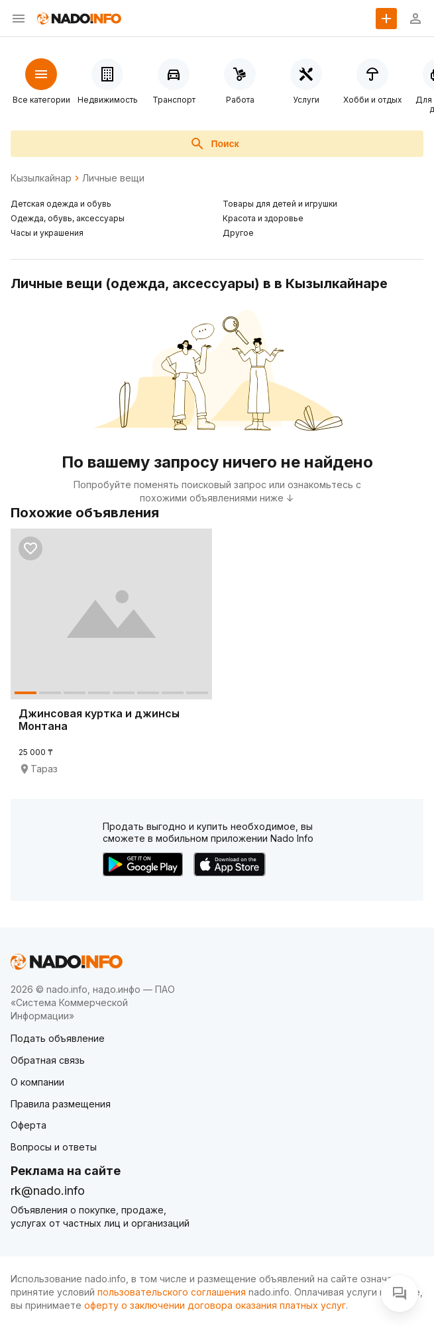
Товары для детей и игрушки (280, 204)
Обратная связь (48, 1060)
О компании (37, 1082)
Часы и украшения (47, 233)
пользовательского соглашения (171, 1292)
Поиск (214, 144)
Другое (238, 233)
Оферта (28, 1125)
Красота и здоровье (263, 218)
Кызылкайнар (41, 178)
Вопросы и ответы (54, 1146)
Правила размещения (61, 1103)
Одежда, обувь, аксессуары (68, 218)
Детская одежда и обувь (61, 204)
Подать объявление (58, 1038)
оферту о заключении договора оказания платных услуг (215, 1305)
